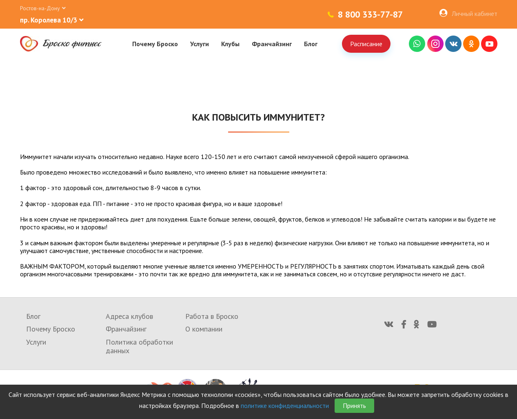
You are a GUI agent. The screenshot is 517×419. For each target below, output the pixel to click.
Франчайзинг (272, 44)
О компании (203, 329)
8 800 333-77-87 (370, 14)
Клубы (230, 44)
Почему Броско (155, 44)
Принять (354, 405)
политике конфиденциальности (285, 405)
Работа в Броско (211, 316)
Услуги (199, 44)
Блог (310, 44)
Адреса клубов (129, 316)
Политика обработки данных (139, 346)
